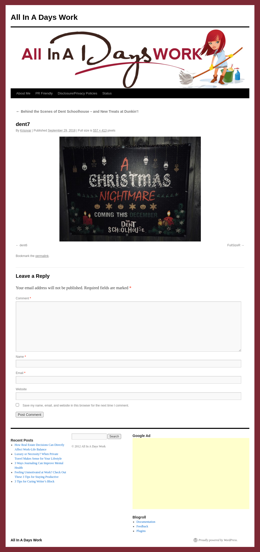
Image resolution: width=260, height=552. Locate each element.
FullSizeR (233, 245)
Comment (23, 298)
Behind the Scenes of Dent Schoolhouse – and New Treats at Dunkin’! (77, 111)
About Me (23, 93)
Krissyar (25, 130)
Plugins (141, 531)
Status (107, 93)
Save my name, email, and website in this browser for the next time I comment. (76, 405)
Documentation (146, 522)
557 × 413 (100, 130)
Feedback (142, 526)
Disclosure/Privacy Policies (77, 93)
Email (20, 373)
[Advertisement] (196, 473)
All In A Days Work (44, 17)
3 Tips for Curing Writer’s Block (35, 481)
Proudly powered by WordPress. (218, 540)
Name (21, 357)
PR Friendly (44, 93)
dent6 (23, 245)
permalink (41, 256)
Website (21, 389)
